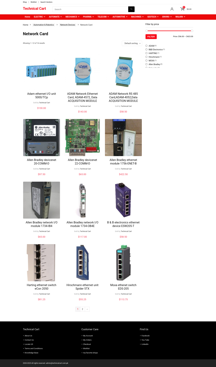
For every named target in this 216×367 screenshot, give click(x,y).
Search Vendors (46, 2)
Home (27, 17)
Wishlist (34, 2)
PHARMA (87, 17)
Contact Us (29, 340)
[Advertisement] (169, 92)
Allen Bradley (154, 64)
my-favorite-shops (90, 353)
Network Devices (67, 25)
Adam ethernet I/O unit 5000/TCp (41, 95)
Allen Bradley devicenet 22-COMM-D (82, 161)
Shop (25, 2)
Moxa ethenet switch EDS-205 (123, 286)
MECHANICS (71, 17)
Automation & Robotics (43, 25)
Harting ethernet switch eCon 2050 (41, 286)
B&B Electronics (156, 49)
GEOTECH (151, 17)
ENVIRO (165, 17)
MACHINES (136, 17)
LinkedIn (145, 344)
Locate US (29, 344)
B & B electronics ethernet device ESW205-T (123, 224)
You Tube (145, 340)
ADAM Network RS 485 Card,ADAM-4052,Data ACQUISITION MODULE (123, 97)
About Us (28, 336)
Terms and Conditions (34, 348)
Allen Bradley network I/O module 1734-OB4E (82, 224)
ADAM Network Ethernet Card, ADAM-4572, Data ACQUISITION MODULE (82, 97)
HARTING (153, 53)
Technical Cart (44, 103)
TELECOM (102, 17)
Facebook (145, 336)
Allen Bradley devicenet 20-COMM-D (41, 161)
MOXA (151, 61)
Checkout (87, 344)
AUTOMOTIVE (119, 17)
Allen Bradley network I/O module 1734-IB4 (41, 224)
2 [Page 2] (82, 309)
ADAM (151, 46)
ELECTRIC (38, 17)
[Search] (131, 9)
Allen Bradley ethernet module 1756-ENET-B (123, 161)
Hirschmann (154, 57)
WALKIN (179, 17)
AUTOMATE (54, 17)
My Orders (87, 340)
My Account (88, 336)
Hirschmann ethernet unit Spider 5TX (82, 286)
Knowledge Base (31, 353)
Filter (151, 36)
